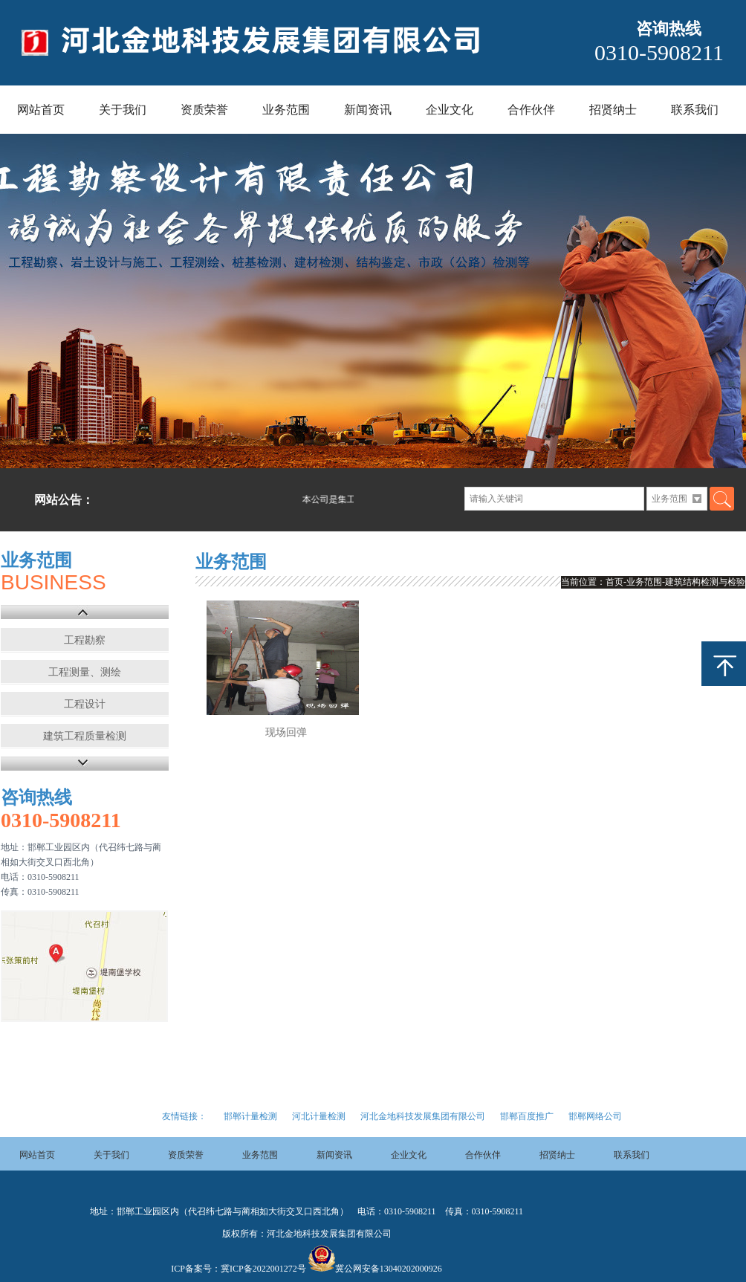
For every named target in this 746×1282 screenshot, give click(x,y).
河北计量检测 (319, 1116)
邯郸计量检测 (250, 1116)
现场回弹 (286, 732)
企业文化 (449, 109)
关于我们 (122, 109)
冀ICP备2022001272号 (263, 1268)
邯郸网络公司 (595, 1116)
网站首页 (41, 109)
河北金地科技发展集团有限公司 (422, 1116)
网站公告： (64, 499)
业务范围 (286, 109)
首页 (614, 582)
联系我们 (695, 109)
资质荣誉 (204, 109)
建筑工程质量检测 (84, 736)
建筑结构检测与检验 (705, 582)
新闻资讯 (368, 109)
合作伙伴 (531, 109)
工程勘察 (85, 640)
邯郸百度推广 (527, 1116)
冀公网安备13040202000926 (388, 1268)
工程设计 (85, 704)
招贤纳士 (613, 109)
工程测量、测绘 (84, 672)
